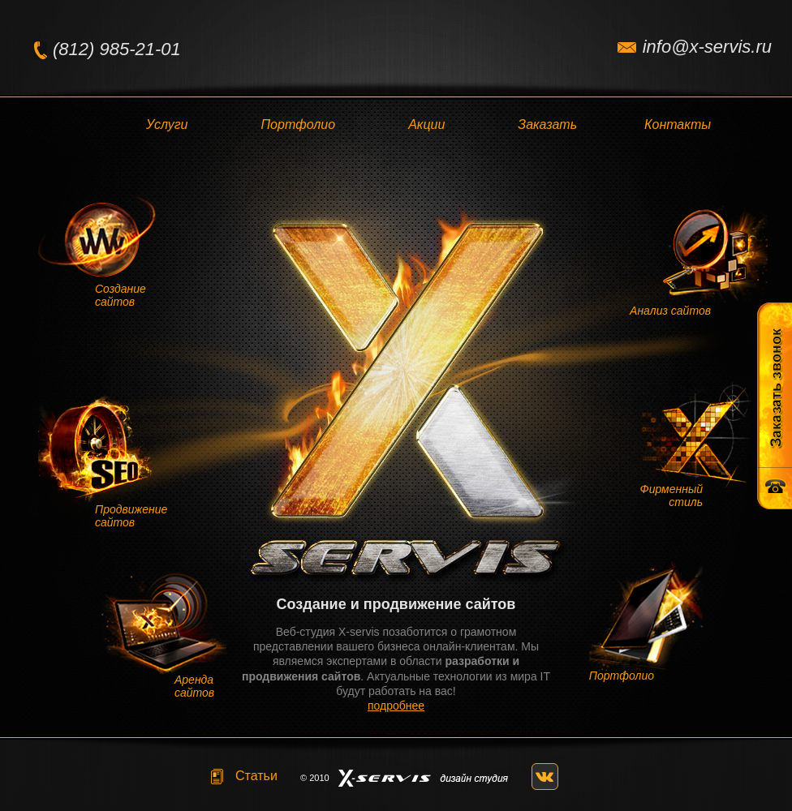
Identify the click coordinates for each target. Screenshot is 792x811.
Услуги (167, 124)
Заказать (547, 124)
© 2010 (314, 778)
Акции (426, 124)
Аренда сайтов (194, 686)
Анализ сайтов (670, 310)
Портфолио (298, 124)
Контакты (677, 124)
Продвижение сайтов (131, 516)
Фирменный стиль (671, 495)
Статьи (256, 776)
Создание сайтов (120, 295)
